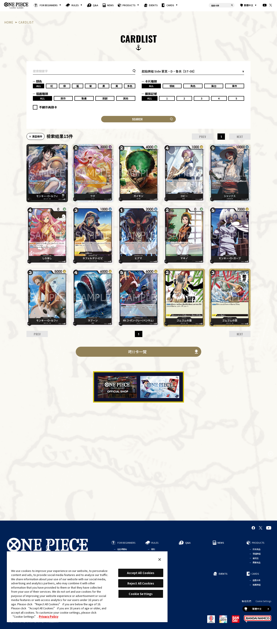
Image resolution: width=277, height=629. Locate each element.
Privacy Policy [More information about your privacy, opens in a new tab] (48, 616)
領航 (172, 86)
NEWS (110, 5)
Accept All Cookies (140, 573)
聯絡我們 (246, 601)
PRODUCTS (129, 5)
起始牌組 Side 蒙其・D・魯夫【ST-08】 (169, 71)
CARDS (170, 5)
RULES (75, 5)
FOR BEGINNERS (49, 5)
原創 (105, 98)
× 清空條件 (35, 136)
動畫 (84, 98)
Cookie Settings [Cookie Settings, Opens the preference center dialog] (141, 594)
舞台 (213, 86)
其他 (125, 98)
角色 (192, 86)
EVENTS (153, 5)
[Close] (159, 559)
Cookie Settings (263, 601)
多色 (129, 86)
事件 (234, 86)
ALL (38, 86)
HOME (8, 22)
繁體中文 (248, 5)
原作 (63, 98)
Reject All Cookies (140, 583)
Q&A (95, 5)
